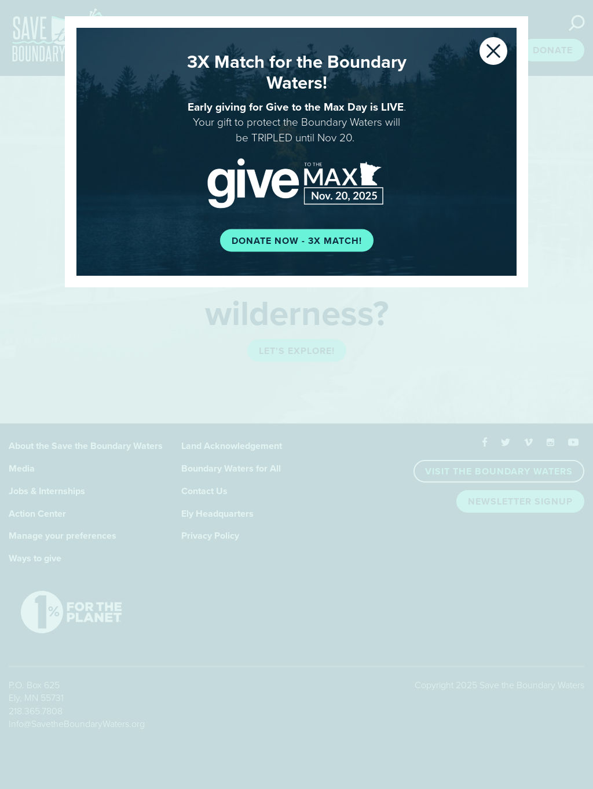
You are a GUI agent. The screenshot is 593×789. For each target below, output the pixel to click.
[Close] (493, 51)
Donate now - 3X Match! (297, 240)
